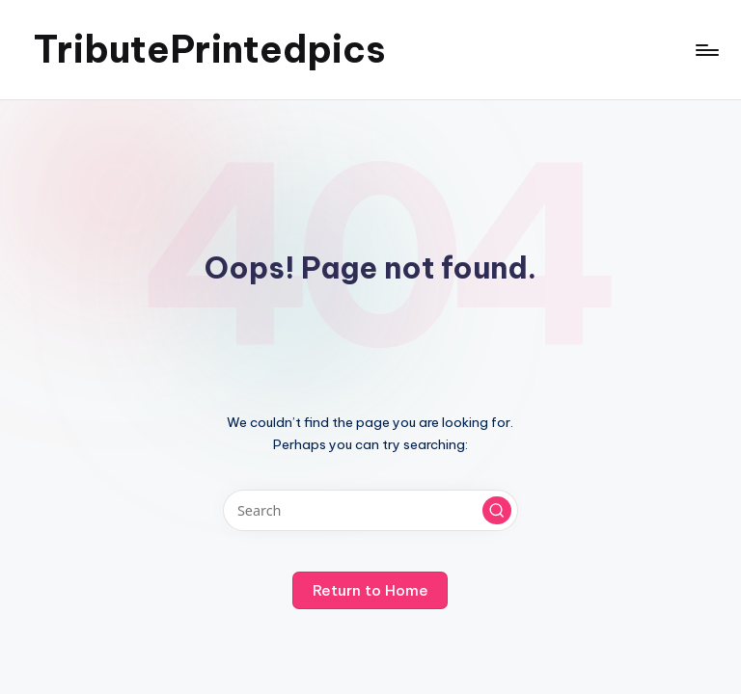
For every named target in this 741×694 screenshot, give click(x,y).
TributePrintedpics (210, 49)
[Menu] (706, 50)
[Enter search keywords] (370, 510)
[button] (496, 510)
